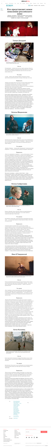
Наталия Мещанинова (17, 401)
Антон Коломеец (16, 406)
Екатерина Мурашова (17, 412)
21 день (20, 403)
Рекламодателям (5, 430)
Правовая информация (6, 441)
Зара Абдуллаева (16, 408)
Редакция (4, 431)
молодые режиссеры (16, 404)
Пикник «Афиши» (16, 437)
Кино (29, 5)
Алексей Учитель (16, 403)
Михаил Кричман (16, 409)
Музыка (32, 5)
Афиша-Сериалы (16, 435)
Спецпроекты (5, 436)
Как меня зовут (16, 407)
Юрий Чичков (16, 418)
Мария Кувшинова (16, 416)
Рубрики (4, 435)
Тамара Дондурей (16, 411)
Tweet (28, 402)
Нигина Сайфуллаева (16, 402)
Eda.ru (15, 436)
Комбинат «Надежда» (17, 405)
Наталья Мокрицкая (16, 410)
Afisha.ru (15, 430)
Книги (39, 5)
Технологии (36, 5)
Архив (4, 437)
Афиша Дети (16, 431)
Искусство (42, 5)
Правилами (46, 445)
